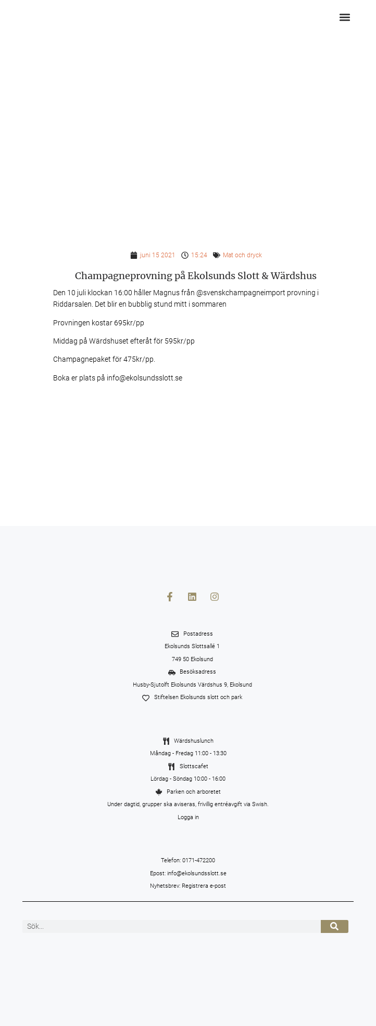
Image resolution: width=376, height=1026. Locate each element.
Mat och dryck (242, 255)
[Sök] (334, 926)
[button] (345, 16)
